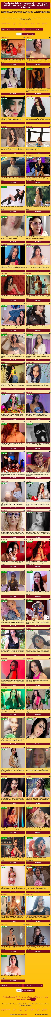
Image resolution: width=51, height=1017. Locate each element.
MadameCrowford (5, 37)
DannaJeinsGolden (5, 747)
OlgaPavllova (4, 510)
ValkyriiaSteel (29, 185)
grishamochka (4, 924)
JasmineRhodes (30, 539)
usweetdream (29, 894)
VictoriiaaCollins (4, 687)
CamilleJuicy (4, 333)
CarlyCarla (28, 244)
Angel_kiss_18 (29, 510)
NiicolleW (28, 481)
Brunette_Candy (30, 362)
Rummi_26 (28, 451)
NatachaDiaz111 (4, 836)
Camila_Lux (29, 96)
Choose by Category (28, 34)
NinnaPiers (3, 451)
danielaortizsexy (30, 303)
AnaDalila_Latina (30, 836)
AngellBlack (29, 865)
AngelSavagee (4, 658)
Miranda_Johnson (30, 67)
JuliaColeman (29, 924)
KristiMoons (29, 126)
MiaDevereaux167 (5, 570)
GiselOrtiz (3, 865)
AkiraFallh (28, 273)
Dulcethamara (4, 215)
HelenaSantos (4, 806)
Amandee (3, 362)
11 (33, 29)
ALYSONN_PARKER (31, 717)
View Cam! (13, 64)
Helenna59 (28, 37)
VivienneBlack (29, 658)
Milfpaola (3, 628)
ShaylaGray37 (4, 244)
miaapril (28, 806)
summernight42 (4, 599)
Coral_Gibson (29, 333)
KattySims (28, 687)
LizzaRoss (28, 776)
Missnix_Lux (29, 421)
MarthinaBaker (4, 421)
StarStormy (3, 155)
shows (33, 999)
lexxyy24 (28, 747)
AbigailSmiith (4, 539)
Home (19, 34)
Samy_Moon (29, 392)
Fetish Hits (24, 1014)
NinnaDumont (4, 126)
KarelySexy (3, 96)
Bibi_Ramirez (29, 215)
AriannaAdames (4, 717)
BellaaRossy (4, 303)
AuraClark (3, 185)
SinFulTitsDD (4, 392)
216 (39, 29)
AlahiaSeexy (29, 570)
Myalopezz (28, 628)
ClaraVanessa (4, 894)
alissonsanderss (4, 481)
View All (3, 29)
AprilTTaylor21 (4, 954)
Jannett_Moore (29, 155)
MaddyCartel (4, 273)
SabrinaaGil (3, 67)
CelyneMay (28, 599)
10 (30, 29)
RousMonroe (4, 776)
